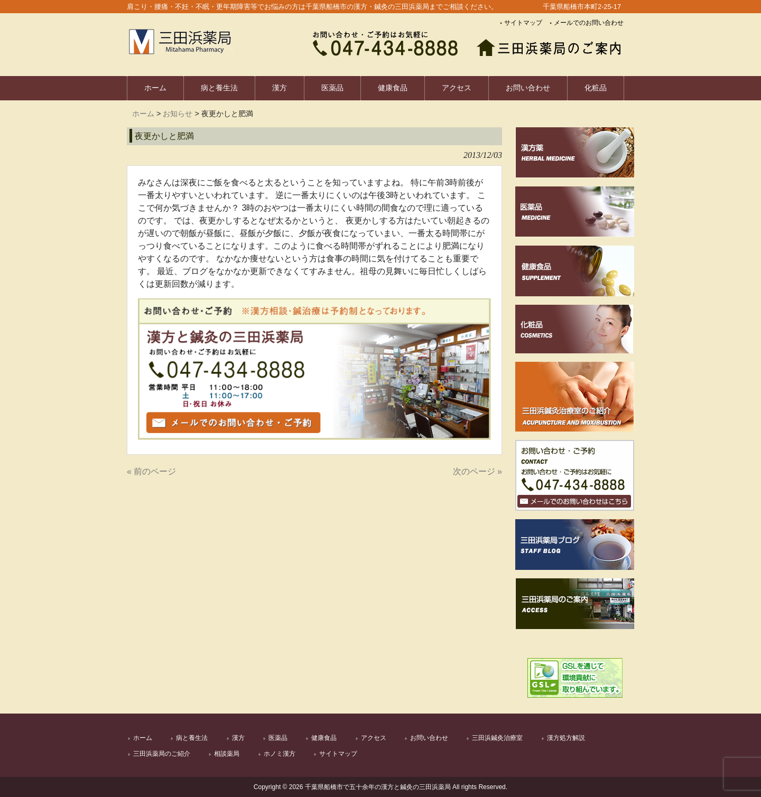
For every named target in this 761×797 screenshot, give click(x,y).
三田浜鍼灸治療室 (497, 738)
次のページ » (477, 471)
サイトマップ (523, 23)
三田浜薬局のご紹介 (161, 753)
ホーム (143, 113)
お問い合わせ (429, 738)
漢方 (238, 738)
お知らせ (177, 113)
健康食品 (324, 738)
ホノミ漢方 (279, 753)
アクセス (373, 738)
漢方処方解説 (566, 738)
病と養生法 (192, 738)
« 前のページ (151, 471)
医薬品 (277, 738)
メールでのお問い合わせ (589, 23)
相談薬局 (226, 753)
